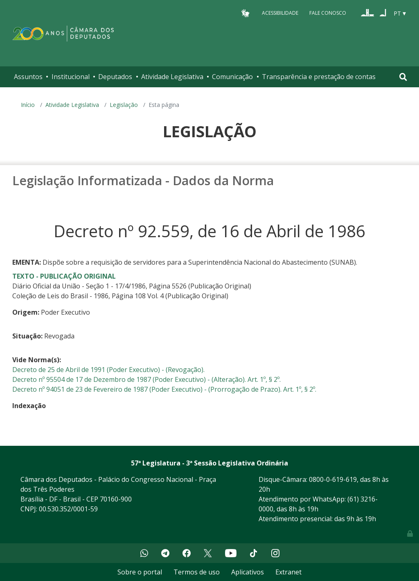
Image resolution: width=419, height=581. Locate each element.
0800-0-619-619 (333, 479)
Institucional (71, 76)
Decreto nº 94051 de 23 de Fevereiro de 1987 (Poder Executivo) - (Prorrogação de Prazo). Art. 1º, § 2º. (164, 389)
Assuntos (28, 76)
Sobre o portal (139, 571)
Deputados (115, 76)
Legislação (124, 105)
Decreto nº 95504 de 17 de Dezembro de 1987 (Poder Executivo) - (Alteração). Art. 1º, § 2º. (146, 379)
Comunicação (232, 76)
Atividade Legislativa (172, 76)
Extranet (288, 571)
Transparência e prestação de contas (319, 76)
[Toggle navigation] (403, 77)
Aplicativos (247, 571)
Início (28, 105)
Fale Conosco (327, 12)
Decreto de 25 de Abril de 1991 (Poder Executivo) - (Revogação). (108, 369)
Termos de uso (196, 571)
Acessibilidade (280, 12)
